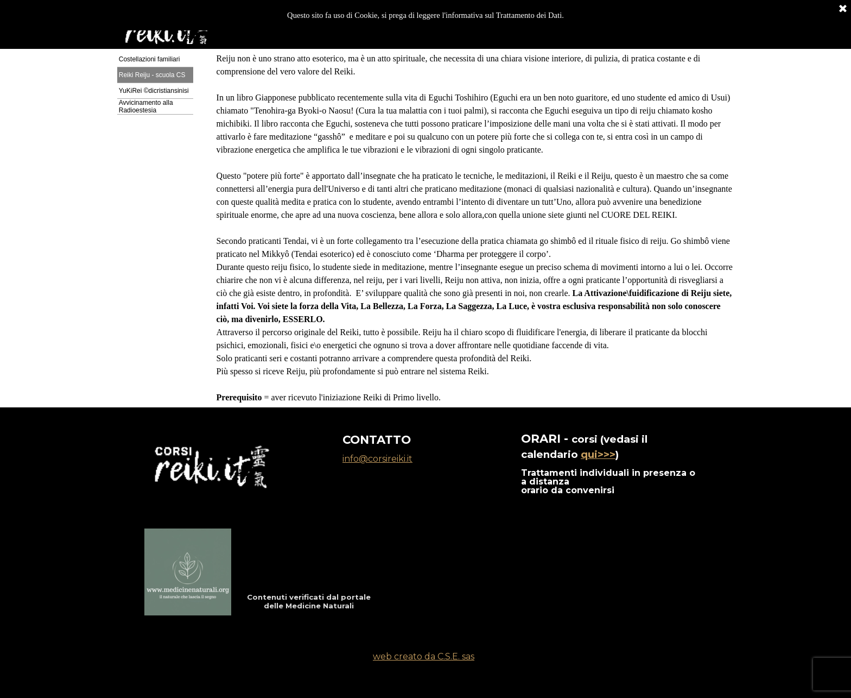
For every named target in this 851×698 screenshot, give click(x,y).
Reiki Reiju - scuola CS (152, 75)
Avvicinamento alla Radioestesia (146, 106)
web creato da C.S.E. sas (423, 656)
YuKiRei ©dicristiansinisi (154, 91)
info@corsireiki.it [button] (377, 459)
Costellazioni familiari (149, 59)
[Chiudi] (842, 8)
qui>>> (598, 454)
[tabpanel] (475, 228)
